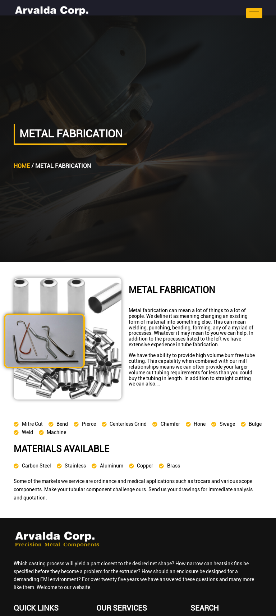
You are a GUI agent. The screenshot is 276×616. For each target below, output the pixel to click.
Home (22, 166)
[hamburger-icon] (254, 13)
